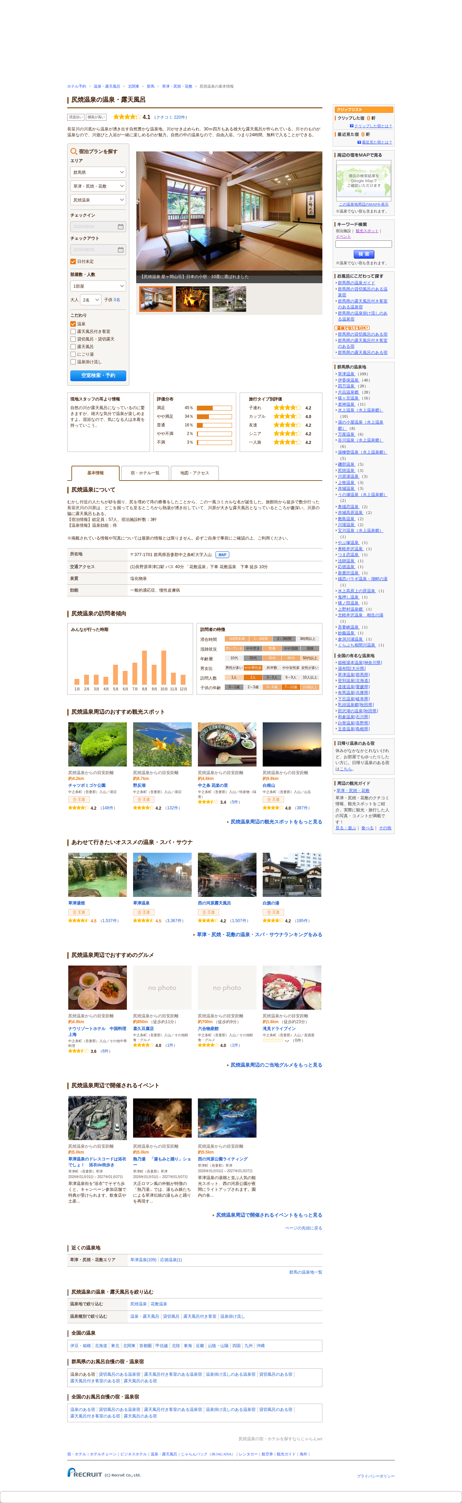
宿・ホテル (76, 1454)
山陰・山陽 (218, 1345)
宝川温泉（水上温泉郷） (360, 530)
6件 (105, 1051)
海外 (303, 1454)
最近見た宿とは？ (377, 142)
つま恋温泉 (349, 554)
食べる (367, 827)
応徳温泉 (346, 566)
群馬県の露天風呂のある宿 (363, 352)
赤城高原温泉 (351, 512)
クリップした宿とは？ (373, 126)
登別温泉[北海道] (354, 680)
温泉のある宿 (82, 1409)
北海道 (101, 1345)
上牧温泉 (346, 482)
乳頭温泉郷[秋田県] (356, 704)
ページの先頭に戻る (303, 1228)
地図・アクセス (194, 473)
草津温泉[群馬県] (354, 674)
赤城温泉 (346, 488)
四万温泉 (346, 386)
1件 (170, 1045)
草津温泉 (346, 374)
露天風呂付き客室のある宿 (95, 1380)
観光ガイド (286, 1454)
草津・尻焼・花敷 (177, 86)
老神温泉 (346, 404)
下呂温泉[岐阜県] (354, 698)
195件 (302, 920)
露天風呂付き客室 (90, 331)
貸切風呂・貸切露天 (92, 339)
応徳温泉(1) (171, 1259)
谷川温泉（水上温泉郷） (360, 440)
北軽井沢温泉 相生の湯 (360, 615)
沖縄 (261, 1345)
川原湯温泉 (349, 476)
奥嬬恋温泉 (349, 506)
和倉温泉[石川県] (354, 716)
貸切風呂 (171, 1316)
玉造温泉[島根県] (354, 728)
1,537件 (109, 920)
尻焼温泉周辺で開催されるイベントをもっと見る (269, 1215)
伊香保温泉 (349, 380)
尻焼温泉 (138, 1304)
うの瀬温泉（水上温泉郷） (363, 494)
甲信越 (161, 1345)
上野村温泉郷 (351, 609)
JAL (219, 1454)
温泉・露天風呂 (107, 86)
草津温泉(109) (143, 1259)
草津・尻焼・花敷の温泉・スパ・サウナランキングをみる (259, 934)
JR (213, 1454)
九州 (248, 1345)
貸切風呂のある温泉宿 (119, 1374)
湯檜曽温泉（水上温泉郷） (363, 452)
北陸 (176, 1345)
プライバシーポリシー (376, 1476)
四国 (236, 1345)
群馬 (150, 86)
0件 (298, 1040)
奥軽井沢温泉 (351, 548)
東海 (188, 1345)
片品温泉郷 (349, 392)
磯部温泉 (346, 464)
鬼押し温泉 (349, 597)
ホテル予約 (76, 86)
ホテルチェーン (103, 1454)
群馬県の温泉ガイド (356, 282)
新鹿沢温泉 (349, 573)
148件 (107, 807)
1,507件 (239, 920)
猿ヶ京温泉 (349, 398)
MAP (222, 555)
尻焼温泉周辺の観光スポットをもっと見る (276, 821)
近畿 (200, 1345)
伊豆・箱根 (80, 1345)
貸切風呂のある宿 (275, 1374)
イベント (343, 236)
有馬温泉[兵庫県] (354, 692)
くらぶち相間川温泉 (357, 645)
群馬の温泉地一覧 (305, 1272)
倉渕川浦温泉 (351, 639)
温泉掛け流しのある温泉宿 (230, 1374)
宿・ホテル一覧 (145, 473)
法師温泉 (346, 560)
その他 (385, 827)
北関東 (133, 86)
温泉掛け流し (86, 362)
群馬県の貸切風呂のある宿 (363, 334)
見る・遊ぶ (345, 827)
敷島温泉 (346, 518)
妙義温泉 (346, 633)
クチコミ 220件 (170, 117)
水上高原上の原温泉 (357, 591)
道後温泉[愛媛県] (354, 686)
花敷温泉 (159, 1304)
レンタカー (248, 1454)
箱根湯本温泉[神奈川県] (360, 662)
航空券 (267, 1454)
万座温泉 (346, 434)
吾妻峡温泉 (349, 627)
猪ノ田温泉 (349, 603)
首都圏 (145, 1345)
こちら (346, 769)
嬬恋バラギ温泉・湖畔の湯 (363, 578)
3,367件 (174, 920)
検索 (364, 254)
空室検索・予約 (98, 375)
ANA (227, 1454)
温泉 (78, 324)
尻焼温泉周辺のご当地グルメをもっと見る (276, 1065)
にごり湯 (82, 354)
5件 (235, 802)
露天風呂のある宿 (140, 1380)
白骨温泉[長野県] (354, 723)
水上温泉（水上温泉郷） (360, 410)
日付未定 (82, 261)
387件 (302, 807)
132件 (172, 807)
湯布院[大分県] (351, 668)
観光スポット (367, 231)
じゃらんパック (194, 1454)
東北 (115, 1345)
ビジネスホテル (133, 1454)
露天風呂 (82, 346)
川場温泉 (346, 524)
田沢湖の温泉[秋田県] (358, 711)
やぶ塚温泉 (349, 542)
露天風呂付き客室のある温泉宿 (173, 1374)
